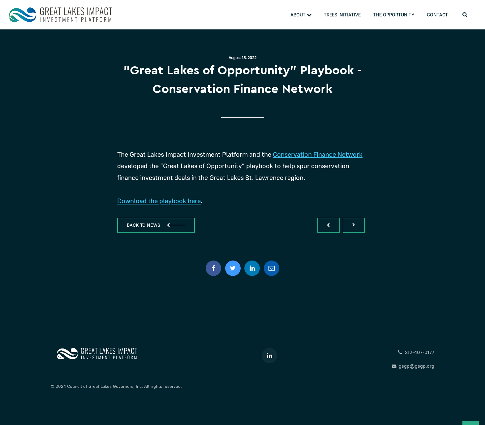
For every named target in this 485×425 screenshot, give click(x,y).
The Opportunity (393, 15)
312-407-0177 (415, 352)
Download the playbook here (159, 201)
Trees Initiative (342, 15)
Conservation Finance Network (318, 154)
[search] (465, 14)
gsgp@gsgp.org (413, 366)
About (300, 15)
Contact (437, 15)
